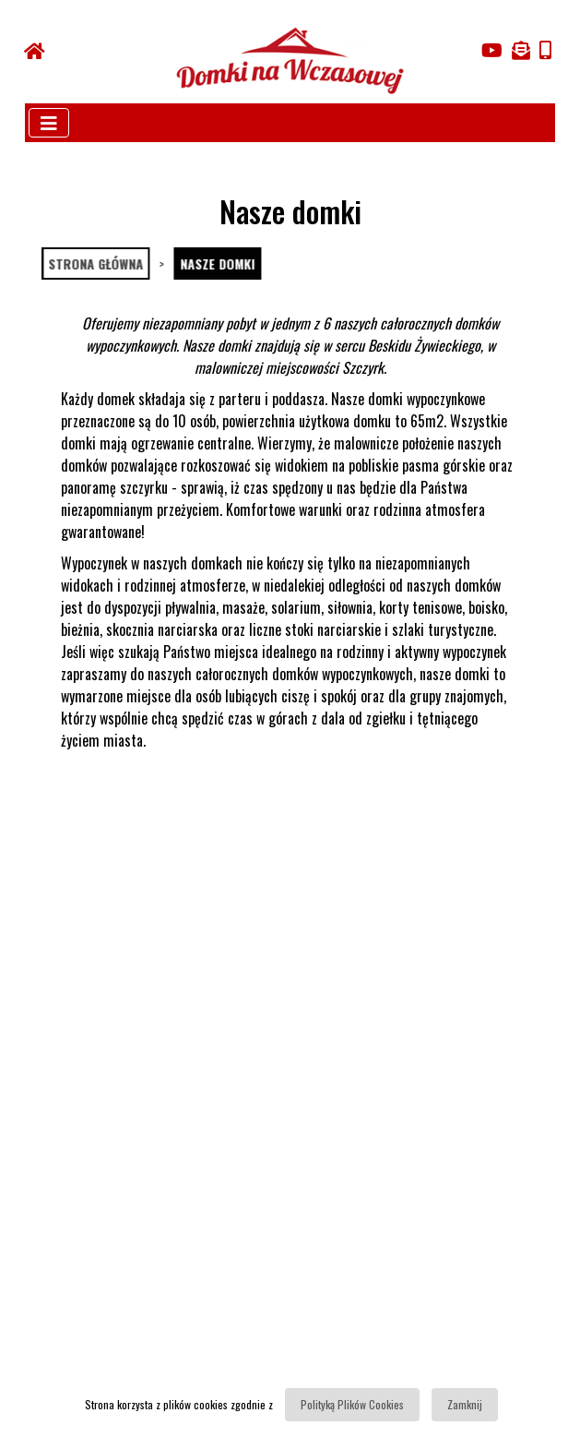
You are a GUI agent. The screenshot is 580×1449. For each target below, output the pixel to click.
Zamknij (464, 1404)
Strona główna (94, 263)
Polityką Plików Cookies (352, 1404)
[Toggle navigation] (49, 123)
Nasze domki (216, 263)
